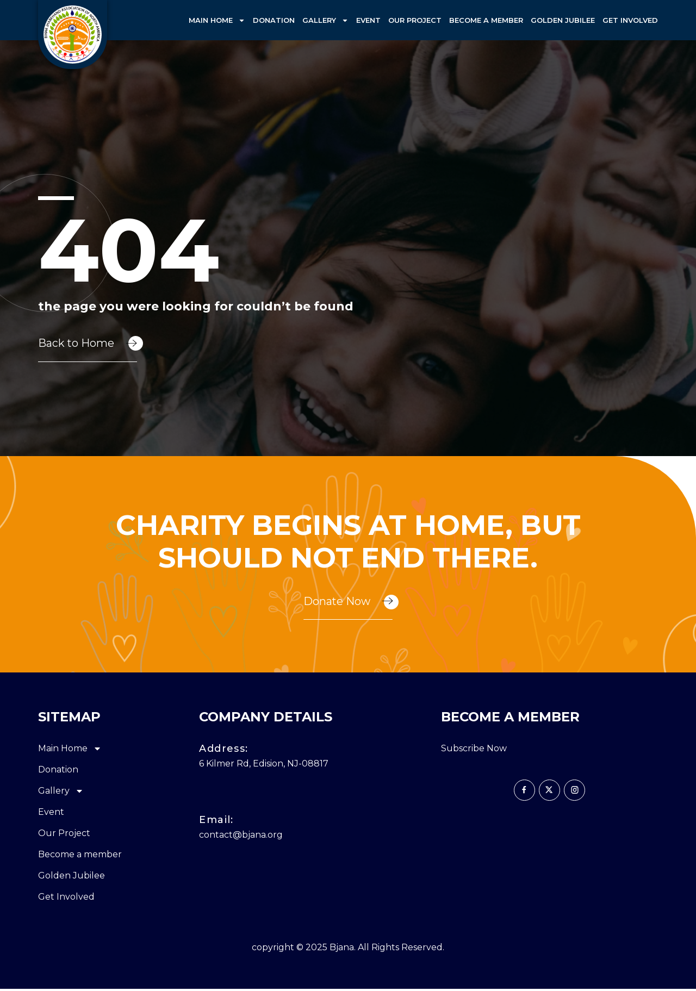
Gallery (325, 20)
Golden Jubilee (563, 20)
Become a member (486, 20)
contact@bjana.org (241, 837)
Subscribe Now (474, 751)
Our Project (415, 20)
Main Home (217, 20)
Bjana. (343, 950)
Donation (274, 20)
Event (368, 20)
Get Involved (630, 20)
